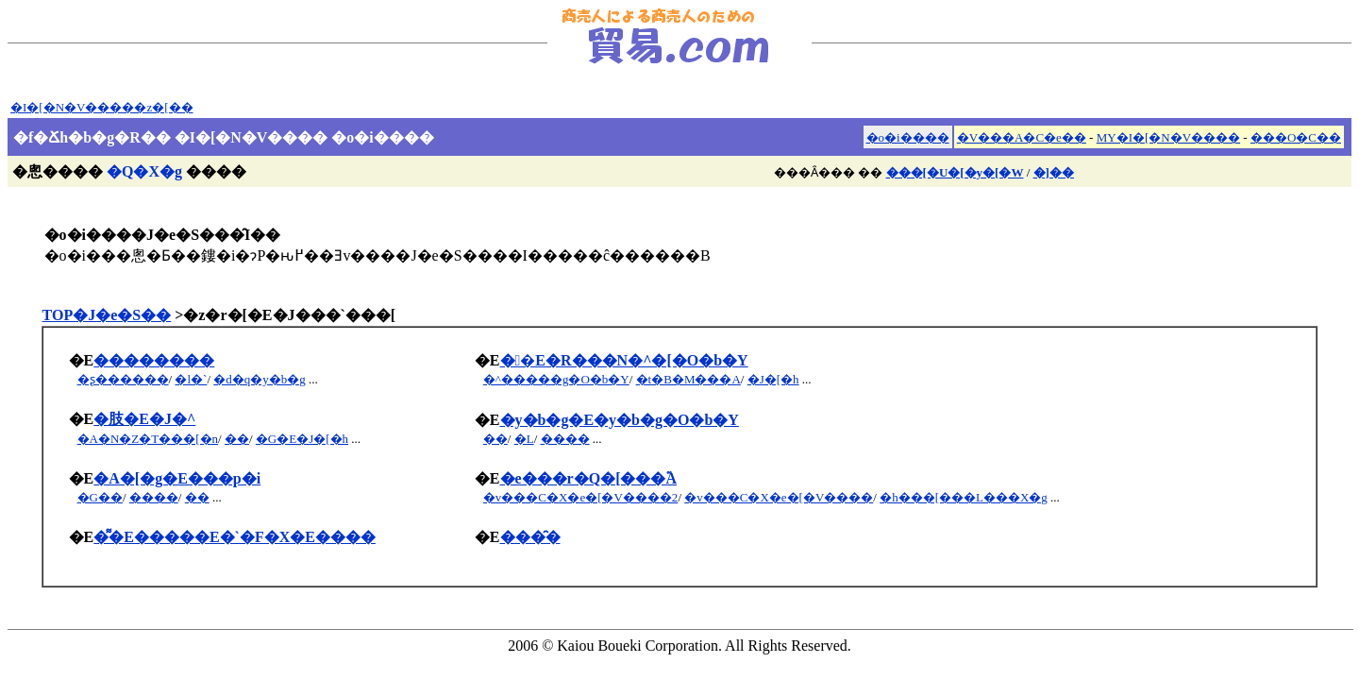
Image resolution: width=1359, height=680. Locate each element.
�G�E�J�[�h (302, 439)
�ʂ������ (123, 379)
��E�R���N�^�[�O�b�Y (624, 360)
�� (237, 439)
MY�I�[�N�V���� (1168, 137)
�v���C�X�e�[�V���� (778, 497)
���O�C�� (1295, 137)
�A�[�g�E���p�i (176, 478)
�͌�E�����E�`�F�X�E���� (234, 537)
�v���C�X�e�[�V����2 (581, 497)
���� (565, 439)
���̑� (530, 537)
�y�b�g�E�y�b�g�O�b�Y (619, 420)
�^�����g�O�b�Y (556, 379)
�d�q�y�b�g (259, 379)
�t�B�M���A (688, 379)
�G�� (100, 497)
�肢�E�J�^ (144, 419)
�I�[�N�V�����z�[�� (101, 107)
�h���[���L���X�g (964, 497)
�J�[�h (773, 379)
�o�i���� (907, 137)
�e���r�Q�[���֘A (589, 478)
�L (524, 439)
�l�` (191, 379)
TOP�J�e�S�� (107, 315)
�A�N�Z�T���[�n (148, 439)
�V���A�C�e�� (1021, 137)
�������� (153, 360)
